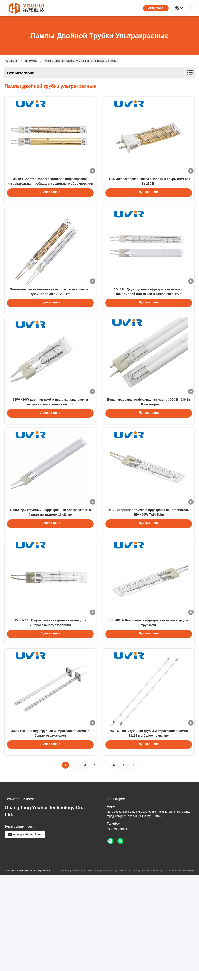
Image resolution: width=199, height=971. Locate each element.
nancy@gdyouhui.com (25, 930)
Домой (12, 60)
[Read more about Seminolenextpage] (123, 861)
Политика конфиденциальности (20, 966)
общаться (155, 8)
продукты (31, 60)
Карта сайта (44, 966)
